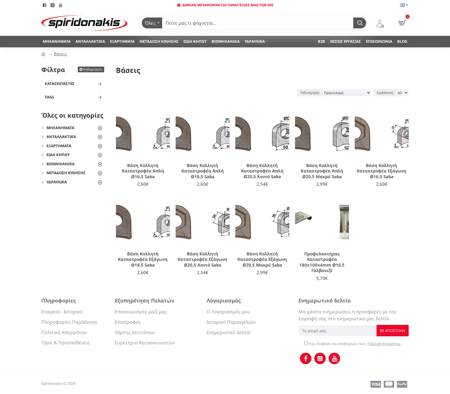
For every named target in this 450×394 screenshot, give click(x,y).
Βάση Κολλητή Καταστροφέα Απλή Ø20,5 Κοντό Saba (262, 171)
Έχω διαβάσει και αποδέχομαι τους (352, 343)
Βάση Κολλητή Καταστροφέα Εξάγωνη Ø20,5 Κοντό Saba (202, 259)
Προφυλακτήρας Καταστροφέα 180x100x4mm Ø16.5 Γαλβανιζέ (322, 262)
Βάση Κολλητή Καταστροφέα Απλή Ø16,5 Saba (143, 171)
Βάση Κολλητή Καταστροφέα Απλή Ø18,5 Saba (202, 171)
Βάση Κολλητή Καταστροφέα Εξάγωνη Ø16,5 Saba (381, 171)
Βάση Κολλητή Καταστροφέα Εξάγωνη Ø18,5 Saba (143, 259)
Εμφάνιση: (385, 92)
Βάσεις (60, 54)
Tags (49, 97)
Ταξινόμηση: (310, 92)
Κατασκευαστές (60, 83)
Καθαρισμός (92, 69)
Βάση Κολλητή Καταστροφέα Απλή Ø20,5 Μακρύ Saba (322, 171)
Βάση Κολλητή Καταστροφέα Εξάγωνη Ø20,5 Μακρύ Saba (262, 259)
